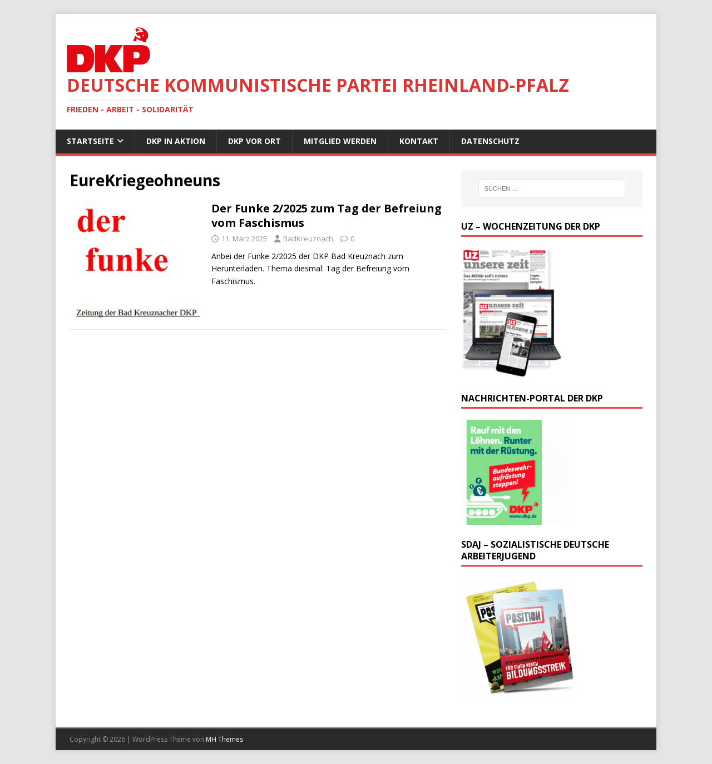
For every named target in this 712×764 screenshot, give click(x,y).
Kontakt (418, 141)
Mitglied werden (340, 141)
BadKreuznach (308, 239)
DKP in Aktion (175, 141)
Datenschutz (490, 141)
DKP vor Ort (254, 141)
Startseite (90, 141)
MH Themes (224, 739)
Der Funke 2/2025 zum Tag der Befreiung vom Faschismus (326, 215)
